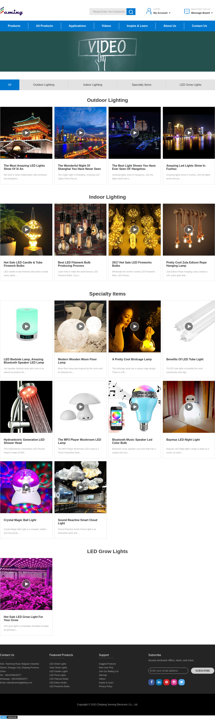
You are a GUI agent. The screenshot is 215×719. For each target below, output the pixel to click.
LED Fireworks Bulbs (59, 686)
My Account (161, 12)
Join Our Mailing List (108, 671)
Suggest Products (107, 664)
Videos (106, 25)
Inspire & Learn (137, 25)
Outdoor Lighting (43, 84)
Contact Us (199, 25)
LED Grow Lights (190, 84)
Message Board (201, 12)
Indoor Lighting (92, 84)
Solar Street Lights (58, 667)
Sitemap (103, 675)
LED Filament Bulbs (58, 679)
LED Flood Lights (57, 675)
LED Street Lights (57, 664)
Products (14, 25)
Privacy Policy (105, 686)
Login (156, 9)
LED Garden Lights (58, 671)
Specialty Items (141, 84)
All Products (44, 25)
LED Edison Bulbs (58, 682)
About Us (169, 25)
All (9, 84)
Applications (77, 25)
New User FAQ (106, 667)
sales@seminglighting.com (19, 682)
